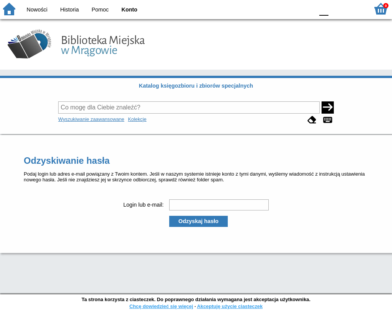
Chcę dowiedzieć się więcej (161, 306)
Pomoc (100, 10)
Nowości (37, 10)
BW (275, 8)
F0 (323, 8)
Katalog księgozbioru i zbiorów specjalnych (196, 86)
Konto (129, 10)
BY (306, 8)
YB (290, 8)
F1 (337, 8)
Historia (69, 10)
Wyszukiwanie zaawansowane (91, 119)
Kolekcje (137, 119)
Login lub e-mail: (143, 205)
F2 (354, 8)
